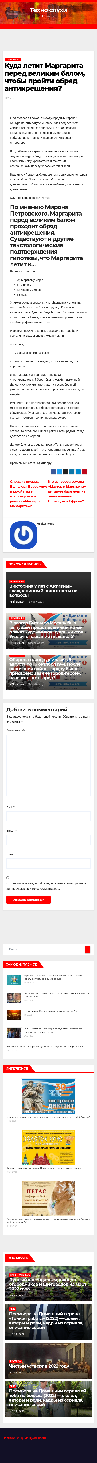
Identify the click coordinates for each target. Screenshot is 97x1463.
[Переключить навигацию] (51, 26)
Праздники (15, 1361)
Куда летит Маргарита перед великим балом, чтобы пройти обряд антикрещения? (45, 77)
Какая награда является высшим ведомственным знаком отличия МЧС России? (48, 1117)
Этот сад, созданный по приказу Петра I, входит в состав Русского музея (44, 1168)
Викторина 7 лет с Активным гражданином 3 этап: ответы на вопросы (43, 590)
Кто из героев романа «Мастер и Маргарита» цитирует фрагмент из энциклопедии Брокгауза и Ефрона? (67, 491)
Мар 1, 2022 (17, 1295)
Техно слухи (48, 10)
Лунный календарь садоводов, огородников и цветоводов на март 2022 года (47, 1284)
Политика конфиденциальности (24, 1438)
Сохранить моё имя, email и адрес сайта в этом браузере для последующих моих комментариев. (46, 886)
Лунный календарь (20, 1275)
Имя (10, 807)
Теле (12, 1309)
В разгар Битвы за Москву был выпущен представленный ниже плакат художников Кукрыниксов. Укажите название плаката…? (46, 629)
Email (11, 830)
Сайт (9, 854)
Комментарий (15, 730)
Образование (13, 59)
